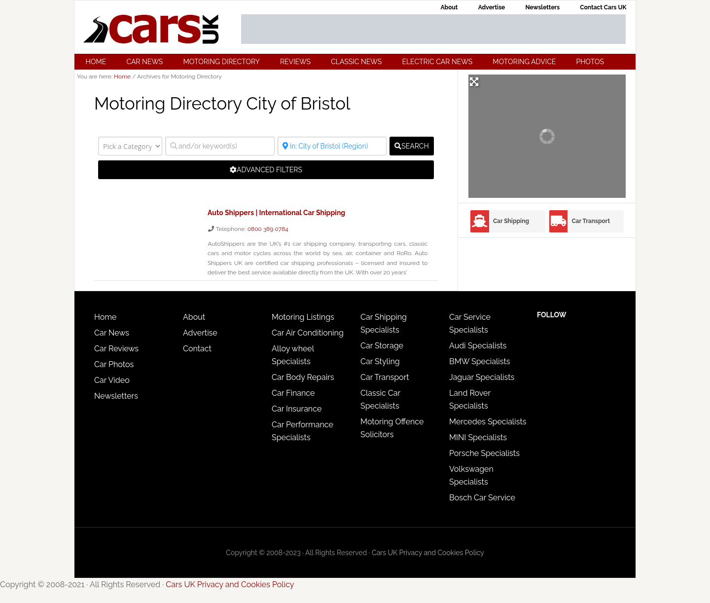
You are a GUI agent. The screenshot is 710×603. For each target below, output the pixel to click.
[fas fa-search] (412, 146)
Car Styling (380, 361)
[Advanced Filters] (266, 169)
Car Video (112, 379)
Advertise (200, 332)
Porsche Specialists (484, 452)
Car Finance (293, 392)
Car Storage (381, 345)
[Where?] (332, 146)
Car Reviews (116, 348)
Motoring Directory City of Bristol (226, 103)
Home (105, 316)
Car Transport (590, 221)
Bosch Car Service (482, 497)
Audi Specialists (477, 345)
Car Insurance (296, 408)
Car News (111, 332)
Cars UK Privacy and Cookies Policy (428, 552)
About (194, 316)
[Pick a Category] (130, 146)
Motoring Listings (303, 316)
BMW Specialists (479, 361)
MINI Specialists (478, 437)
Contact (197, 348)
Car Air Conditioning (308, 332)
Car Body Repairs (303, 376)
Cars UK (150, 29)
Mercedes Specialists (488, 421)
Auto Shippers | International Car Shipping (276, 213)
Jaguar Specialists (481, 376)
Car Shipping (511, 221)
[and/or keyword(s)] (220, 146)
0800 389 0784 (268, 228)
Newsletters (116, 395)
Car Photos (114, 364)
